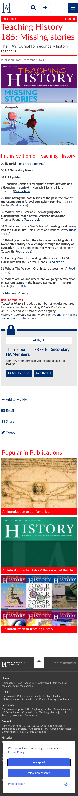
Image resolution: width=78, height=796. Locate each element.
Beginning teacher (33, 696)
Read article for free (30, 163)
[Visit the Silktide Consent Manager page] (66, 784)
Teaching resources (12, 715)
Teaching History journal (52, 712)
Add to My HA (14, 399)
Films (22, 732)
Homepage (8, 683)
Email (7, 410)
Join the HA (44, 373)
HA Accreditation (11, 699)
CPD (18, 696)
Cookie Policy (16, 752)
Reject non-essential (39, 773)
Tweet (8, 432)
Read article (22, 191)
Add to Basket (19, 373)
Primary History (47, 699)
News (19, 683)
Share (7, 421)
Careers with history (61, 729)
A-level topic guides (52, 726)
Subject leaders (53, 696)
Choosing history (38, 729)
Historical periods (11, 726)
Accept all (39, 762)
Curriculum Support (12, 709)
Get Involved (43, 683)
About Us (29, 683)
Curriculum (8, 696)
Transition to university (14, 729)
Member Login (10, 686)
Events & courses (36, 732)
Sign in (39, 340)
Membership (26, 686)
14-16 (26, 726)
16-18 (35, 726)
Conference (64, 699)
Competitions (29, 699)
